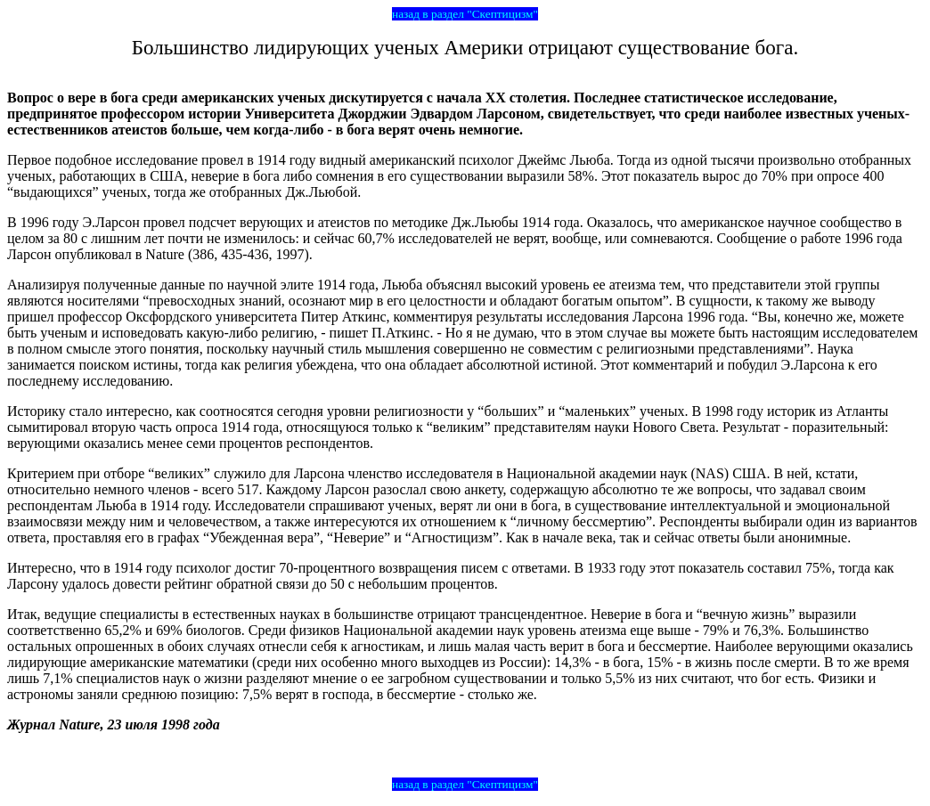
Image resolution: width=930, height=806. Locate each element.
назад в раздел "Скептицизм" (465, 13)
